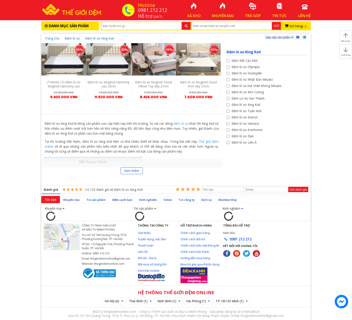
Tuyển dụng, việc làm (152, 239)
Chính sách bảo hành (194, 252)
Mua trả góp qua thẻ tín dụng (199, 264)
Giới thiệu (144, 233)
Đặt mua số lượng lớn (152, 264)
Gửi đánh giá (298, 189)
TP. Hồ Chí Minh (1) (232, 301)
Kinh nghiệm (148, 200)
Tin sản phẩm (96, 200)
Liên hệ (142, 252)
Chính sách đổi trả (192, 239)
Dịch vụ (206, 200)
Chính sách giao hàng (195, 233)
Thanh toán (146, 245)
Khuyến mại (71, 200)
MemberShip (227, 200)
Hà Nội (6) (114, 301)
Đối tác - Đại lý (147, 258)
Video (168, 200)
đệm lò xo (181, 123)
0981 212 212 (237, 239)
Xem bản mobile (149, 271)
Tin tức (51, 199)
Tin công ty (187, 200)
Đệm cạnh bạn (122, 200)
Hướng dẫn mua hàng (195, 258)
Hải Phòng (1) (198, 301)
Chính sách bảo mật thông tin (200, 245)
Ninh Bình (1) (168, 301)
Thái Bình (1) (140, 301)
